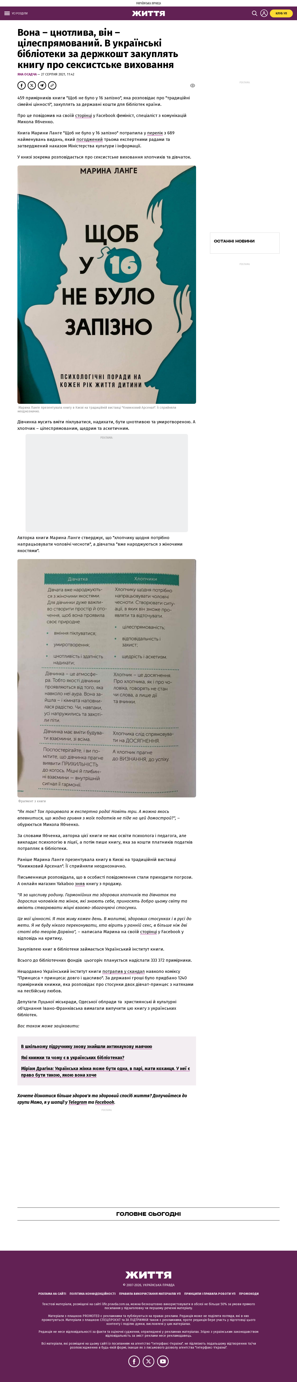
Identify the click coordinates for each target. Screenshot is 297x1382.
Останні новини (234, 241)
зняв (80, 883)
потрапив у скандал (123, 971)
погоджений (89, 139)
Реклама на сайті (52, 1293)
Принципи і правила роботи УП (210, 1293)
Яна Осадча (27, 74)
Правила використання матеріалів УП (150, 1293)
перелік (155, 133)
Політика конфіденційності (93, 1293)
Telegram (77, 1102)
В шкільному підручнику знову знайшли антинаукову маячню (86, 1046)
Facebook (104, 1102)
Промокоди (249, 1293)
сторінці (83, 115)
